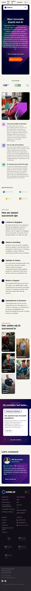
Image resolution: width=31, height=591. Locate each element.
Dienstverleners (6, 502)
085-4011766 (21, 520)
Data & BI (19, 505)
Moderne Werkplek (21, 510)
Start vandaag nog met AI (15, 54)
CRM (18, 499)
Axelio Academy (21, 512)
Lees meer (8, 430)
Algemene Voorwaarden (8, 568)
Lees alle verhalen (15, 440)
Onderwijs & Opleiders (7, 511)
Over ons (8, 2)
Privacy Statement (6, 570)
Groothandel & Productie (8, 509)
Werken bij (13, 2)
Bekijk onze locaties (23, 525)
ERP (18, 502)
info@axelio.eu (19, 466)
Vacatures (19, 2)
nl (26, 2)
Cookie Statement (6, 572)
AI (17, 507)
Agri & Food (5, 499)
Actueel (4, 2)
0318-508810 (8, 466)
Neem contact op (10, 479)
